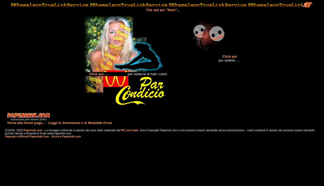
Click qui (229, 56)
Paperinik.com (32, 130)
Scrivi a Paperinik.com (66, 136)
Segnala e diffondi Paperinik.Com (27, 136)
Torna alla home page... (26, 123)
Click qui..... (98, 74)
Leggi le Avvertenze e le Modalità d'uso (80, 123)
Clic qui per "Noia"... (163, 10)
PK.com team (129, 130)
